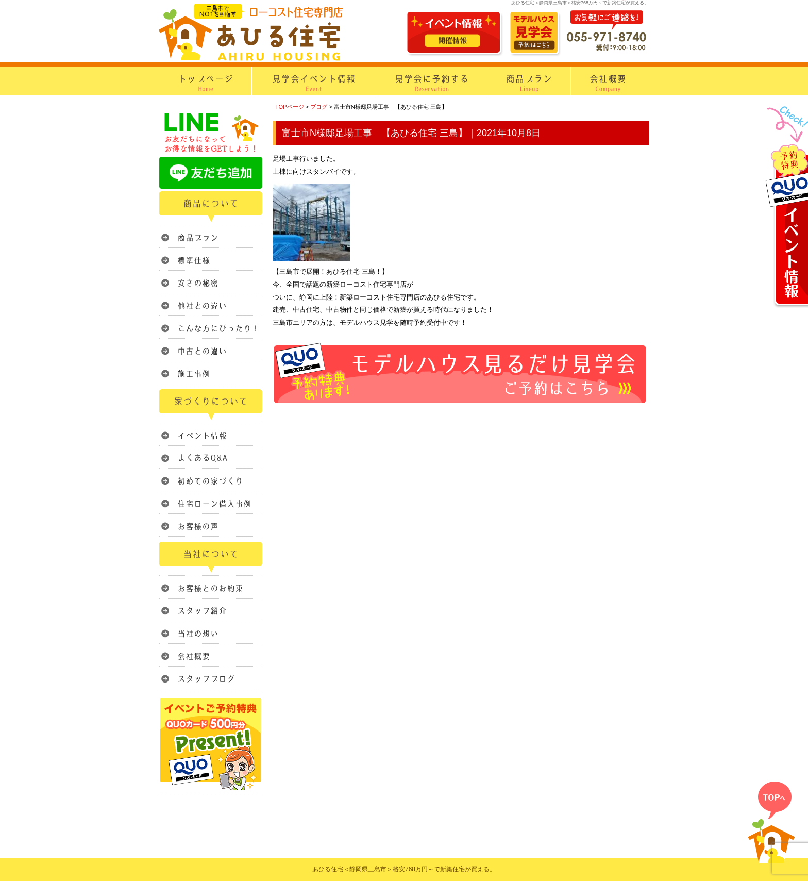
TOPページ (289, 107)
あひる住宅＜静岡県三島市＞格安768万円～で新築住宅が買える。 (404, 869)
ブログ (318, 107)
